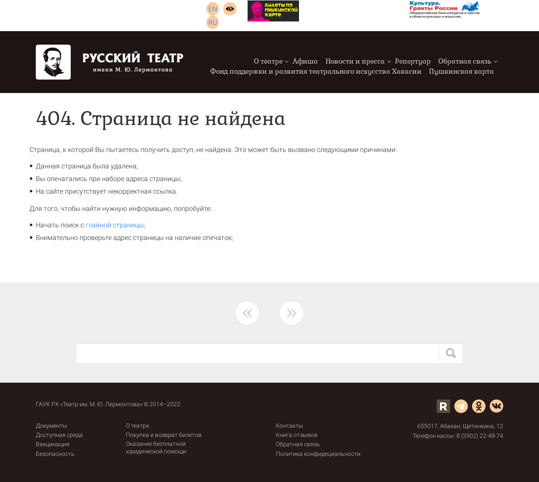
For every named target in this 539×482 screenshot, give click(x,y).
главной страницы (114, 225)
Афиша (305, 61)
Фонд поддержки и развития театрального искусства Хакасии (316, 71)
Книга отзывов (297, 434)
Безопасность (55, 453)
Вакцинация (52, 444)
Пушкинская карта (461, 71)
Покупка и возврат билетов (164, 434)
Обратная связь (464, 61)
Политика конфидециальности (318, 453)
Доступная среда (59, 434)
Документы (51, 425)
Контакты (289, 425)
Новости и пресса (355, 61)
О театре (268, 61)
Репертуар (413, 61)
